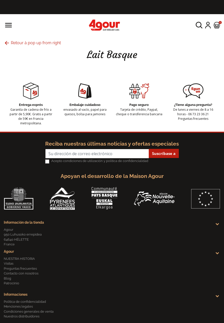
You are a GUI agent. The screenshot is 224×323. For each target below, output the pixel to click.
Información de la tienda (24, 222)
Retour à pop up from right (32, 42)
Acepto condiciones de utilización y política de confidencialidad (99, 161)
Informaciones (16, 294)
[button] (199, 25)
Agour (9, 251)
